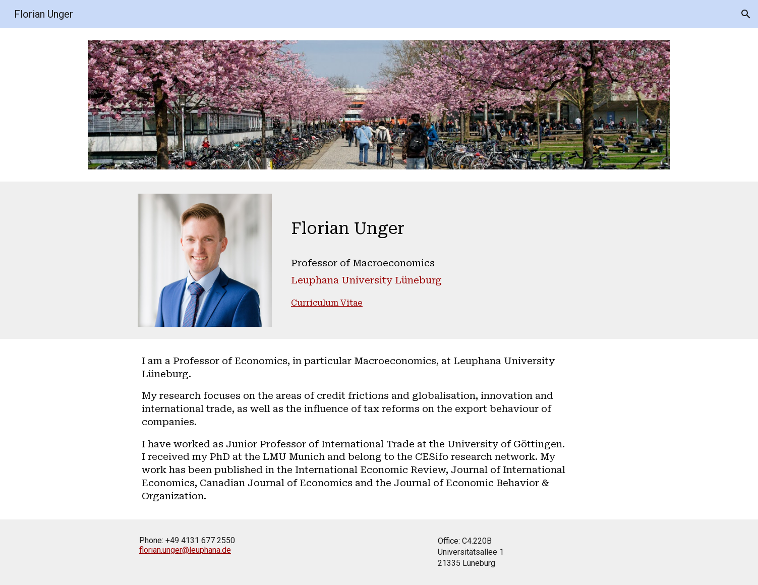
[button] (746, 14)
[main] (428, 257)
